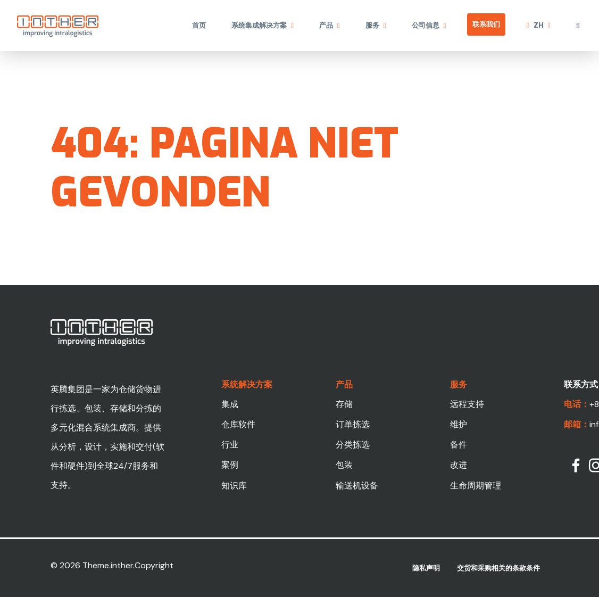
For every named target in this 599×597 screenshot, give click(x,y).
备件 (458, 444)
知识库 (234, 485)
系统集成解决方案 (259, 25)
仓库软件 (238, 424)
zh (539, 25)
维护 (458, 424)
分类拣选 (353, 444)
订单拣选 (353, 424)
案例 (229, 464)
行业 (229, 444)
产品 (326, 25)
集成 (229, 404)
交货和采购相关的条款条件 (498, 568)
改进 (458, 464)
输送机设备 (357, 485)
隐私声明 (426, 568)
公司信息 (425, 25)
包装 (344, 464)
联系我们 (486, 24)
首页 (199, 25)
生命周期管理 (475, 485)
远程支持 (467, 404)
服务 (372, 25)
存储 (344, 404)
